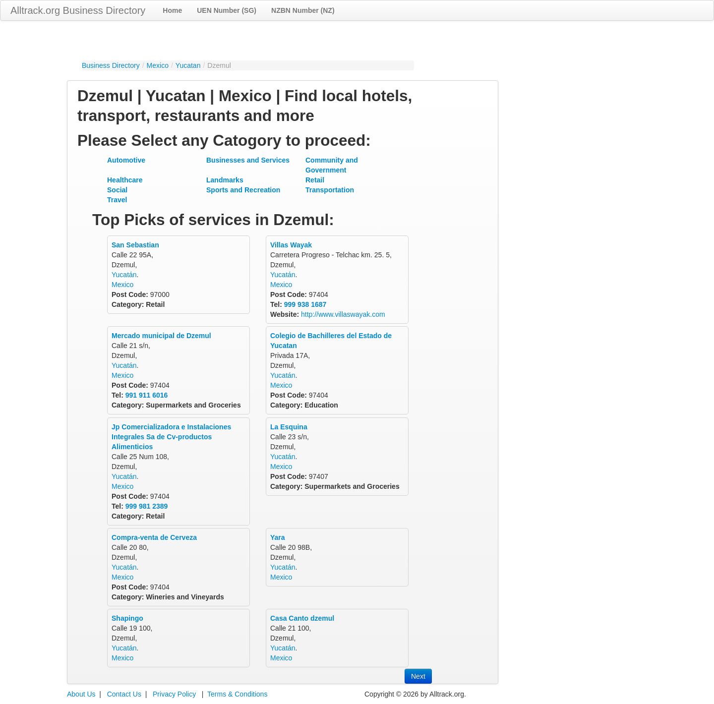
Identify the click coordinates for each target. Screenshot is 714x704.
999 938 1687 (305, 304)
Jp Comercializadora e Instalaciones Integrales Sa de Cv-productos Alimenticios (171, 437)
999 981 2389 (146, 506)
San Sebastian (135, 245)
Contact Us (124, 694)
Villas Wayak (291, 245)
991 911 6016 (146, 395)
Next (418, 676)
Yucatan (188, 65)
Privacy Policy (174, 694)
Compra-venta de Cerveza (154, 537)
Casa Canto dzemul (302, 618)
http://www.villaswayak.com (343, 314)
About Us (81, 694)
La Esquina (288, 427)
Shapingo (127, 618)
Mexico (158, 65)
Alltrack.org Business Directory (77, 10)
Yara (277, 537)
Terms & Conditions (237, 694)
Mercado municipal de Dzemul (161, 336)
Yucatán (124, 275)
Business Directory (111, 65)
